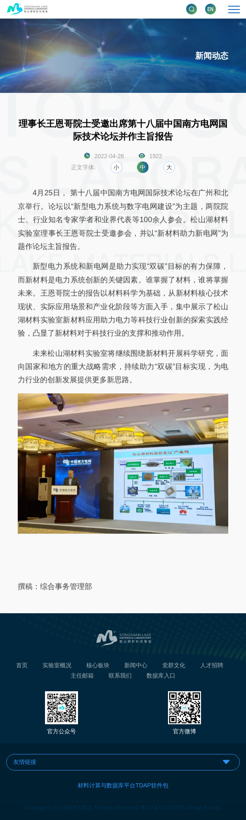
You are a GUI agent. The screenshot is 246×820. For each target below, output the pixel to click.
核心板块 (97, 666)
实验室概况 (57, 666)
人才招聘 (211, 666)
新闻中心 (135, 666)
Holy (216, 806)
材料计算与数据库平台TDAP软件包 (123, 785)
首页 (22, 666)
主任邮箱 (82, 677)
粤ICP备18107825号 (162, 806)
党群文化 (173, 666)
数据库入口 (161, 677)
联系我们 (120, 677)
